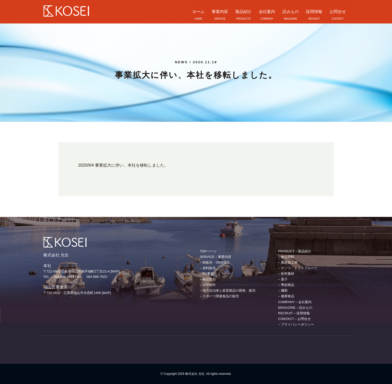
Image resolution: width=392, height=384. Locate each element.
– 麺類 (283, 290)
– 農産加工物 (288, 262)
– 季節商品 (286, 285)
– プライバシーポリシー (296, 324)
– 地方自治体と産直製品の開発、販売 (228, 290)
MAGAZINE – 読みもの (295, 307)
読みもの (290, 11)
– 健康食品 (286, 296)
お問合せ (338, 11)
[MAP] (115, 271)
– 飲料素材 (286, 274)
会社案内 (267, 11)
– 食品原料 (286, 257)
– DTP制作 (208, 285)
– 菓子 (283, 279)
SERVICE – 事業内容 (215, 257)
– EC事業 (207, 274)
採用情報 (314, 11)
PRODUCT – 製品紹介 (295, 251)
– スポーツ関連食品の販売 (219, 296)
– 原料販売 (208, 268)
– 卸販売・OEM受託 (215, 262)
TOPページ (208, 251)
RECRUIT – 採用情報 (294, 313)
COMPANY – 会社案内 (295, 302)
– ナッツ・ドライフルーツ (297, 268)
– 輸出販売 (208, 279)
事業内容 (220, 11)
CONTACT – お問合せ (294, 319)
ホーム (198, 11)
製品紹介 (243, 11)
